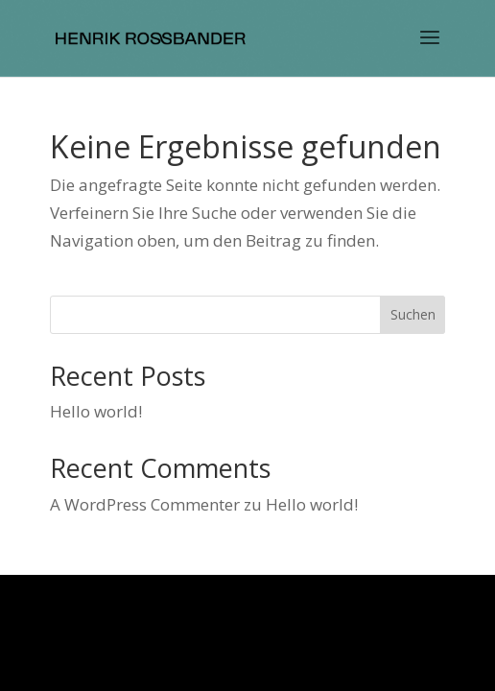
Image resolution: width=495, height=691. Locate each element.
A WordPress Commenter (145, 504)
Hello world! (96, 411)
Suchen (413, 314)
